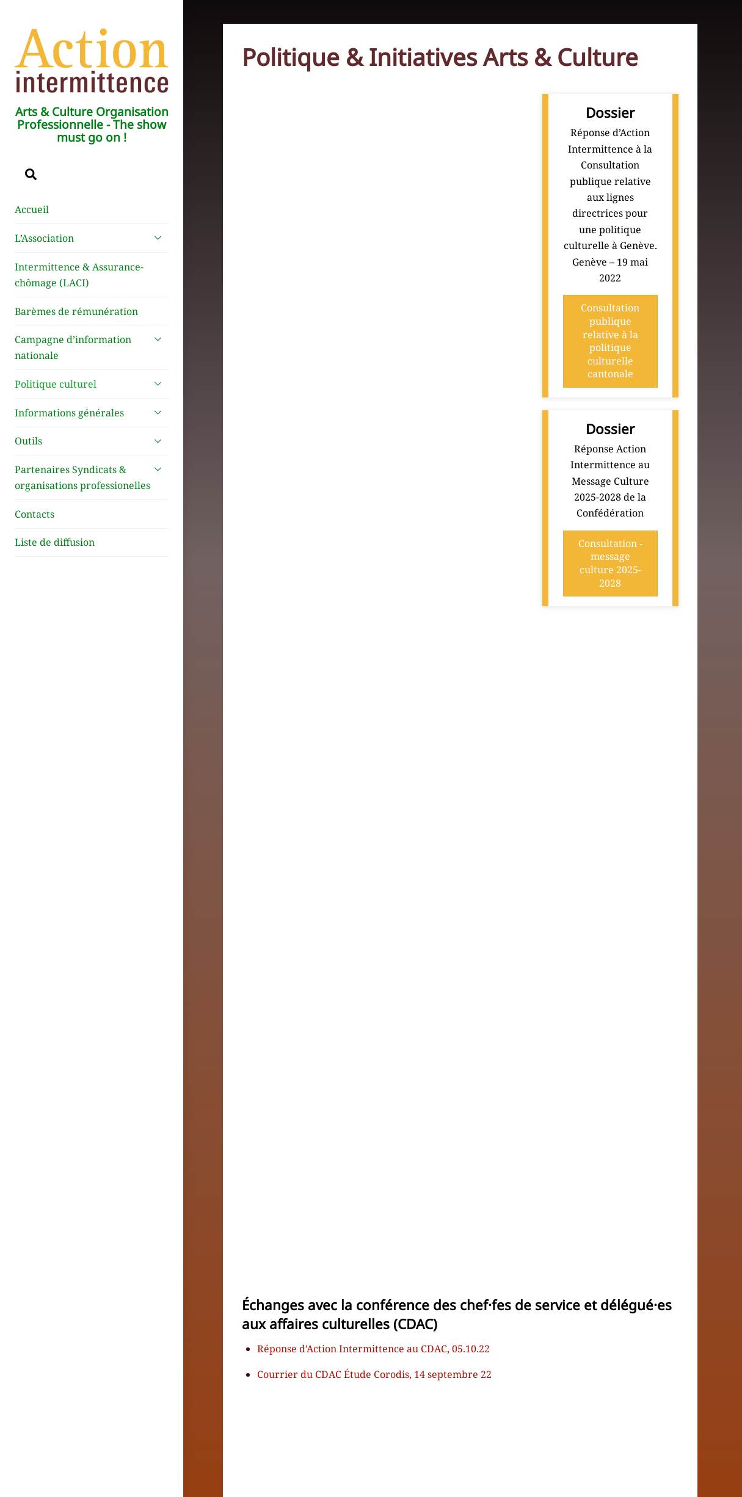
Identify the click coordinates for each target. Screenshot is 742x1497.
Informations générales (92, 412)
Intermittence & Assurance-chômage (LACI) (79, 274)
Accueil (32, 209)
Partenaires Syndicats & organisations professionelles (92, 475)
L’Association (92, 237)
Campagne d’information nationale (92, 345)
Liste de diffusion (55, 542)
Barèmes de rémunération (76, 311)
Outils (92, 441)
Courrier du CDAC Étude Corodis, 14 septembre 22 (374, 1374)
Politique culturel (92, 383)
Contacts (34, 514)
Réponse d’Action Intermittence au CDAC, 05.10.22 (373, 1348)
